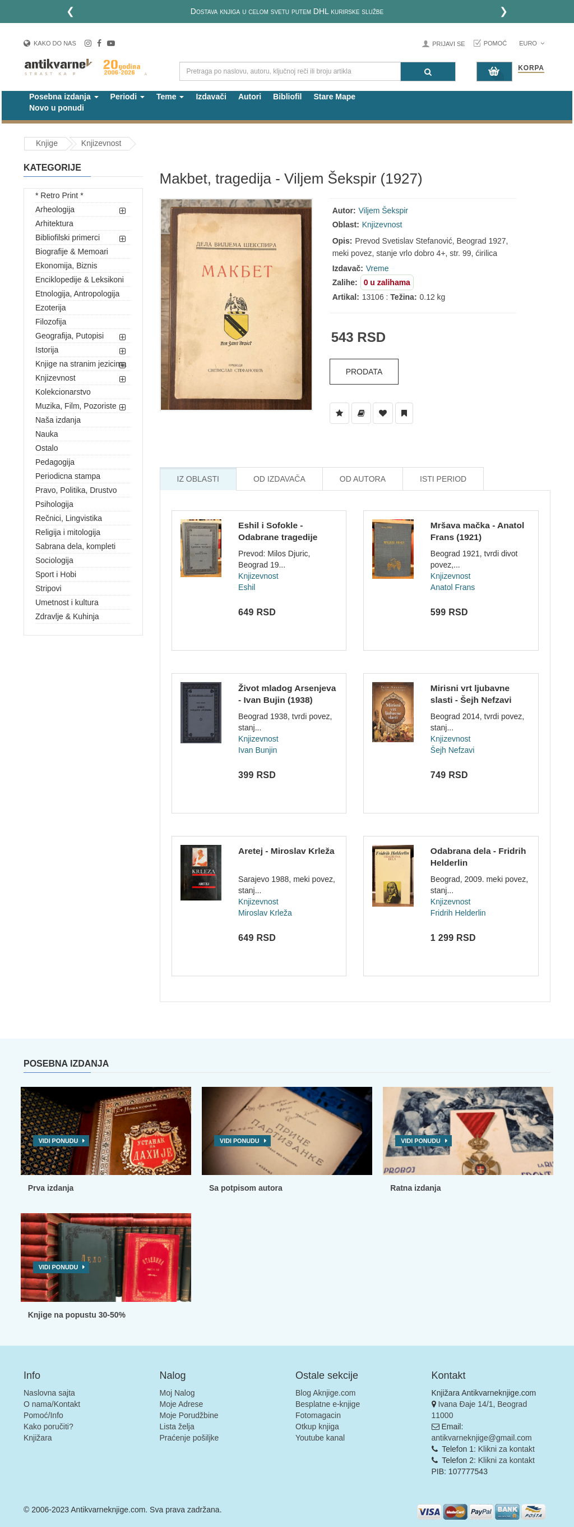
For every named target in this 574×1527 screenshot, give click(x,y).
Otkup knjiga (317, 1426)
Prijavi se (448, 43)
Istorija (46, 349)
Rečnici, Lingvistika (68, 518)
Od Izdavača (279, 478)
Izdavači (211, 96)
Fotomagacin (318, 1415)
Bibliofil (287, 96)
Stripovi (48, 588)
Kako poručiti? (48, 1426)
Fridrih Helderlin (458, 912)
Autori (249, 96)
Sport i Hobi (55, 574)
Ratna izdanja (415, 1187)
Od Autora (363, 478)
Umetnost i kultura (67, 602)
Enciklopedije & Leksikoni (79, 279)
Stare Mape (334, 96)
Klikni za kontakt (506, 1448)
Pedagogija (55, 462)
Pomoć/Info (43, 1415)
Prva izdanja (51, 1187)
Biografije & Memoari (71, 251)
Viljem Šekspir (383, 210)
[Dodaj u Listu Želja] (339, 413)
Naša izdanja (58, 419)
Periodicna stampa (67, 476)
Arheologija (55, 209)
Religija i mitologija (67, 532)
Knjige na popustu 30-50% (77, 1314)
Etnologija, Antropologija (77, 293)
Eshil (246, 587)
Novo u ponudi (56, 107)
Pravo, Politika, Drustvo (76, 490)
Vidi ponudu (58, 1140)
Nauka (46, 433)
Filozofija (50, 321)
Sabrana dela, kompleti (75, 546)
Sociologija (54, 560)
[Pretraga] (428, 71)
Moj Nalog (177, 1392)
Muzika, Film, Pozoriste (76, 405)
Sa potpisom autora (246, 1187)
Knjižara (38, 1437)
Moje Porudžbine (189, 1415)
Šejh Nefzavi (452, 750)
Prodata (364, 371)
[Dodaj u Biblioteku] (361, 413)
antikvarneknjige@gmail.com (482, 1437)
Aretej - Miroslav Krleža (286, 851)
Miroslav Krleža (265, 912)
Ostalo (46, 448)
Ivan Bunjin (257, 750)
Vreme (377, 268)
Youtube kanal (320, 1437)
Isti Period (443, 478)
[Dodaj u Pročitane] (404, 413)
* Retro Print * (59, 195)
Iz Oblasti (198, 478)
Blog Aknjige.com (325, 1392)
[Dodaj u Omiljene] (383, 413)
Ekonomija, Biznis (66, 265)
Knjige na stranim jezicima (81, 363)
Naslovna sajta (49, 1392)
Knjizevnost (101, 143)
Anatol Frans (452, 587)
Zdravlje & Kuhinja (67, 616)
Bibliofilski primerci (67, 237)
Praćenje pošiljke (189, 1437)
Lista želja (177, 1426)
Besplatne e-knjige (327, 1404)
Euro (531, 43)
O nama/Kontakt (52, 1404)
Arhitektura (54, 223)
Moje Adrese (181, 1404)
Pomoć (495, 43)
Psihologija (54, 504)
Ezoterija (50, 307)
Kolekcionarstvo (63, 391)
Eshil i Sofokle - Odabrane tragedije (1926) (277, 537)
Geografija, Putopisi (69, 335)
